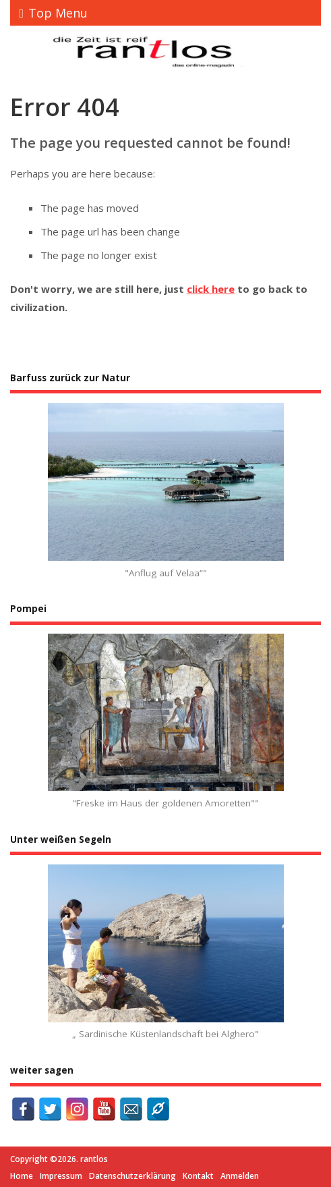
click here (211, 289)
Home (21, 1176)
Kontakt (198, 1176)
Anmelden (239, 1176)
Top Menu (54, 13)
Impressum (61, 1176)
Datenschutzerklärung (132, 1176)
